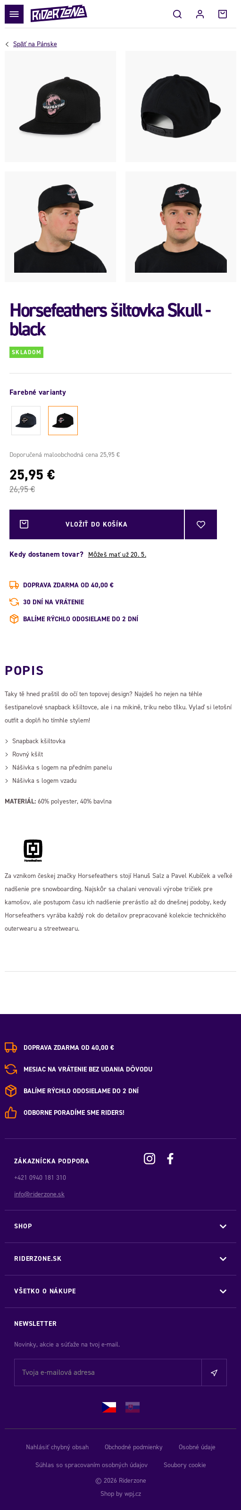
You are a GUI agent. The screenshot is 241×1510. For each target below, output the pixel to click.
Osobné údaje (197, 1447)
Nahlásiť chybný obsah (57, 1447)
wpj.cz (133, 1493)
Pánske (35, 44)
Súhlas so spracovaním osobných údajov (91, 1465)
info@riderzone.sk (39, 1194)
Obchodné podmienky (134, 1447)
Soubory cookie (185, 1465)
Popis (24, 670)
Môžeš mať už (117, 554)
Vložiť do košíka (74, 524)
